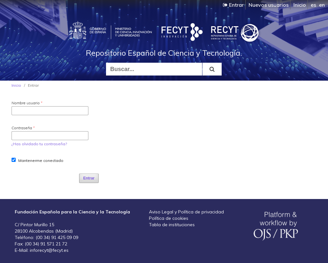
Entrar (233, 5)
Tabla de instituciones (172, 224)
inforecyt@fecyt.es (49, 250)
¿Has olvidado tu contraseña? (39, 143)
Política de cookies (168, 218)
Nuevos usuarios (269, 5)
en (322, 5)
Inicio (299, 5)
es (313, 5)
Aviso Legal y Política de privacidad (186, 212)
